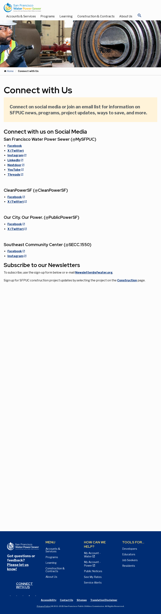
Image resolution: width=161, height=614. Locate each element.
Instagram (15, 155)
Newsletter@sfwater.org (93, 272)
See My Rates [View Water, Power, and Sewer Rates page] (93, 577)
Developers (129, 548)
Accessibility (48, 600)
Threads (13, 174)
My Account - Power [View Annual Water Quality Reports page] (92, 563)
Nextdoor (14, 165)
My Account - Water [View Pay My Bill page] (92, 554)
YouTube (14, 170)
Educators (128, 554)
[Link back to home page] (77, 7)
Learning (66, 16)
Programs (47, 16)
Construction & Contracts (96, 16)
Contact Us (66, 600)
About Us (125, 16)
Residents (128, 565)
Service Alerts (93, 582)
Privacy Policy (43, 606)
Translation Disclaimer (103, 600)
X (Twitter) (15, 150)
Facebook (14, 146)
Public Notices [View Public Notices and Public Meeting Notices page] (93, 571)
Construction (127, 280)
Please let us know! (18, 567)
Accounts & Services (21, 16)
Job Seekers (130, 560)
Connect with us (24, 585)
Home (10, 71)
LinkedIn (13, 160)
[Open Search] (139, 16)
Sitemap (82, 600)
